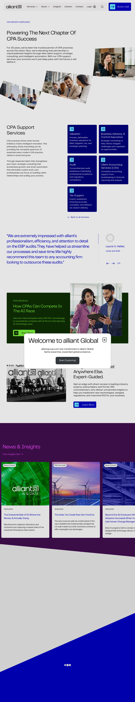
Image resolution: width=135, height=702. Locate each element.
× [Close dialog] (104, 340)
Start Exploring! (67, 361)
